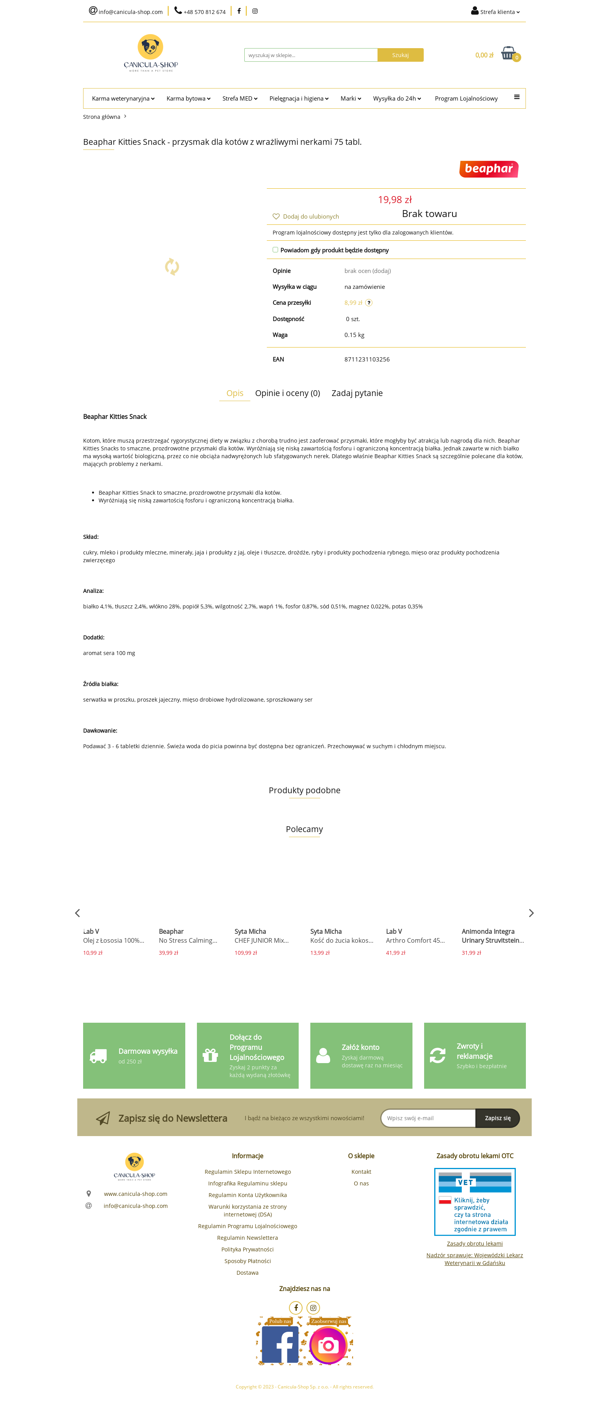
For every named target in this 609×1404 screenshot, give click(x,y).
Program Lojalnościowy (466, 98)
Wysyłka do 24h (397, 98)
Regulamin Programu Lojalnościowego (247, 1226)
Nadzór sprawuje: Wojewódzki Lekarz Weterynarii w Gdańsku (474, 1259)
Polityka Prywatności (247, 1249)
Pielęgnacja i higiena (299, 98)
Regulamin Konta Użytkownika (248, 1195)
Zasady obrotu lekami (475, 1243)
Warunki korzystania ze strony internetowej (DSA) (248, 1210)
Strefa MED (240, 98)
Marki (351, 98)
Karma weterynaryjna (123, 98)
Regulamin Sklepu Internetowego (248, 1171)
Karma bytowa (189, 98)
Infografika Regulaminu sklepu (247, 1183)
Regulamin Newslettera (247, 1237)
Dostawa (248, 1272)
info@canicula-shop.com (136, 1205)
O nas (361, 1183)
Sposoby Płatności (247, 1261)
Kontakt (361, 1171)
